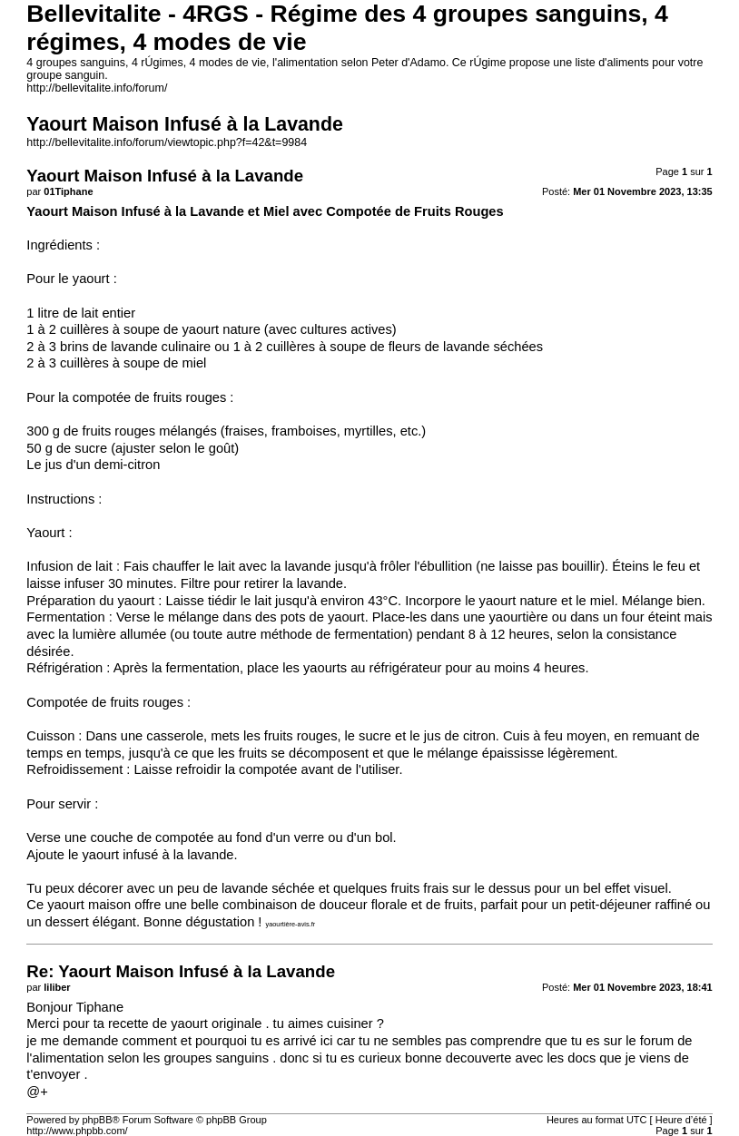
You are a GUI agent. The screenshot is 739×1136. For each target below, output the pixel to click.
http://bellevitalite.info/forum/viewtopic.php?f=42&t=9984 (166, 142)
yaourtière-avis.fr (291, 924)
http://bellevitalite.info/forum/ (96, 88)
